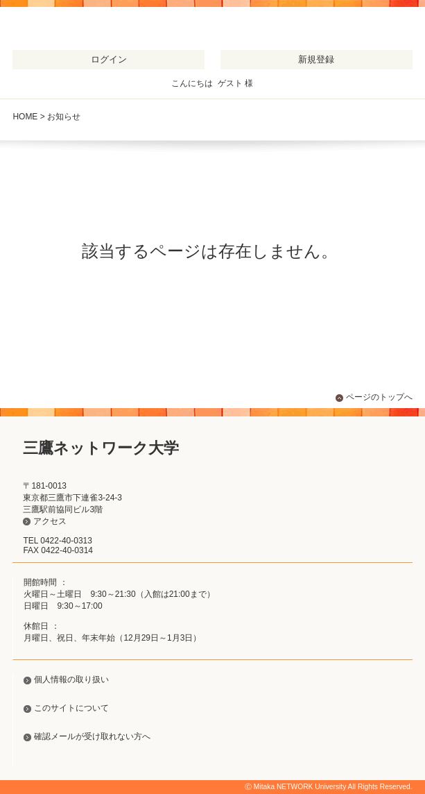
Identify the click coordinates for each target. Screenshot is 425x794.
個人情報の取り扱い (71, 679)
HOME (24, 116)
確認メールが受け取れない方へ (92, 736)
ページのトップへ (379, 397)
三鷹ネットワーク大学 (82, 31)
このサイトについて (71, 708)
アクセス (50, 521)
